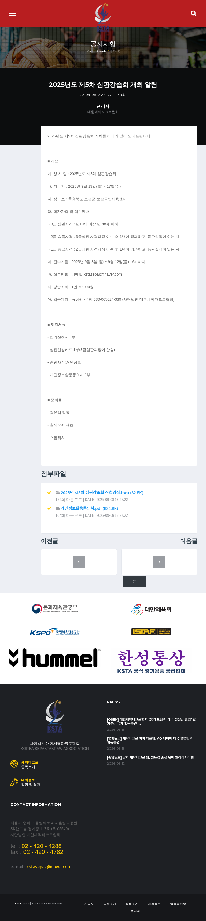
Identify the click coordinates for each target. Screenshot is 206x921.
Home (89, 51)
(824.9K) (89, 508)
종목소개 (132, 904)
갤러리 (135, 911)
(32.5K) (102, 492)
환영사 (89, 904)
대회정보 (154, 904)
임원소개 (109, 904)
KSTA (18, 903)
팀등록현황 (178, 904)
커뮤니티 (101, 51)
